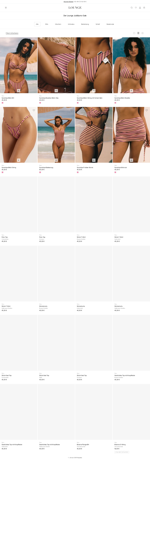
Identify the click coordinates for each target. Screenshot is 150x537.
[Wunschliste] (136, 7)
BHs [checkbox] (46, 24)
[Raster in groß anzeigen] (134, 33)
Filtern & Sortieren (12, 33)
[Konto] (140, 7)
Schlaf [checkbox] (98, 24)
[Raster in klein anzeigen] (142, 33)
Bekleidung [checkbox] (85, 24)
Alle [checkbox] (37, 24)
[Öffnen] (6, 7)
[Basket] (144, 7)
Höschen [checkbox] (58, 24)
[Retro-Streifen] (2, 103)
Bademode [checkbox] (110, 24)
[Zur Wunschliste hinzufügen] (34, 40)
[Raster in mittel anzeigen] (138, 33)
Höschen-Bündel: (68, 1)
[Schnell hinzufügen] (18, 90)
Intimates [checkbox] (71, 24)
